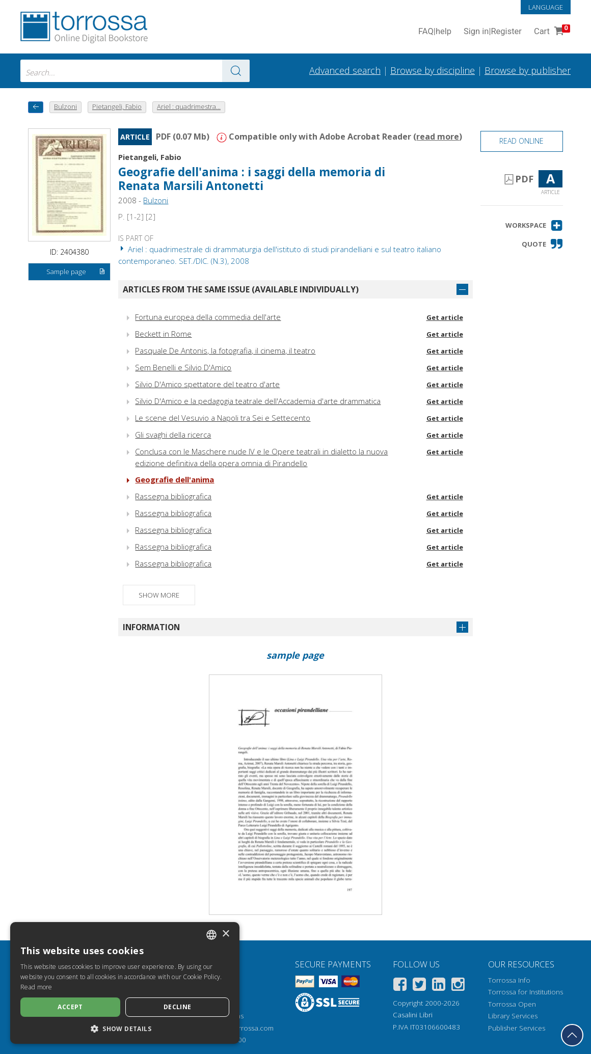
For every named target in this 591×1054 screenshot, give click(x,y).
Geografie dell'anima (174, 479)
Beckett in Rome (163, 334)
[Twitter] (419, 986)
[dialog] (124, 983)
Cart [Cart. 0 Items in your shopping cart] (551, 32)
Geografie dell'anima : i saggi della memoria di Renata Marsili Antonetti (251, 179)
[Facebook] (400, 986)
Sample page (76, 272)
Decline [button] (178, 1007)
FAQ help (434, 31)
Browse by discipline (432, 70)
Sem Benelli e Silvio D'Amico (183, 367)
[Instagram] (458, 986)
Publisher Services (516, 1028)
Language (545, 7)
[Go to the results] (236, 71)
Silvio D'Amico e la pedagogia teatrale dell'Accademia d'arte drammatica (258, 401)
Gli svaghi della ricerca (173, 434)
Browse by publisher (528, 70)
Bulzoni (155, 200)
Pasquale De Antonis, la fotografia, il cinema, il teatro (225, 350)
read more (437, 136)
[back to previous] (35, 107)
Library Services (513, 1015)
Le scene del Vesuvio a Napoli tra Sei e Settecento (222, 418)
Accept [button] (70, 1007)
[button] (534, 225)
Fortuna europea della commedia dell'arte (208, 317)
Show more (159, 595)
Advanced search (345, 70)
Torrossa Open (512, 1004)
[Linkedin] (438, 986)
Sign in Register (493, 31)
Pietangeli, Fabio (149, 157)
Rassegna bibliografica (173, 496)
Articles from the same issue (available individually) (241, 289)
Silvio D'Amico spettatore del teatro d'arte (207, 384)
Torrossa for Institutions (525, 991)
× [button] (225, 934)
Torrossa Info (509, 980)
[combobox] (135, 71)
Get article (444, 317)
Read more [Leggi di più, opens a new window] (36, 987)
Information (151, 627)
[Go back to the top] (572, 1035)
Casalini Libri (413, 1014)
